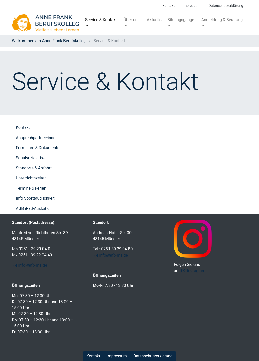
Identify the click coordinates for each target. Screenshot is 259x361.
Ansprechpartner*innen (37, 137)
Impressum (191, 6)
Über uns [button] (132, 19)
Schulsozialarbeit (31, 157)
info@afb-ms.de (32, 265)
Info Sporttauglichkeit (35, 198)
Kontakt (168, 6)
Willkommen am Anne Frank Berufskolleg (49, 40)
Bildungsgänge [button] (180, 19)
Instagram (196, 270)
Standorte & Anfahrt (34, 168)
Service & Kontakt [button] (101, 19)
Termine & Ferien (31, 188)
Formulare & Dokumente (37, 147)
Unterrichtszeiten (31, 178)
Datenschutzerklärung (226, 6)
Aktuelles (155, 19)
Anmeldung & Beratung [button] (222, 19)
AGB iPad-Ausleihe (32, 208)
